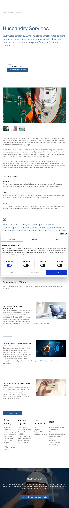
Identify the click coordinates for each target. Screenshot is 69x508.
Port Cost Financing (40, 434)
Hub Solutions (8, 438)
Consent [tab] (12, 239)
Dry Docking (8, 441)
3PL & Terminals (23, 443)
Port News (52, 441)
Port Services (11, 12)
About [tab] (57, 239)
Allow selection (35, 272)
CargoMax (37, 430)
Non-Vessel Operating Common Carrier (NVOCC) (25, 432)
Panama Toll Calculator (56, 428)
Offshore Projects (9, 447)
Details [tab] (34, 239)
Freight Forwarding (24, 436)
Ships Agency (19, 12)
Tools (51, 421)
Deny (12, 272)
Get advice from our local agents (34, 497)
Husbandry (7, 430)
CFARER (36, 428)
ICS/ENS (6, 449)
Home (4, 12)
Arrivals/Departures (55, 436)
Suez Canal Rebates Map (57, 434)
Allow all (56, 272)
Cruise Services (9, 445)
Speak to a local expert (17, 70)
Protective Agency (10, 432)
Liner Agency (22, 428)
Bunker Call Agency (10, 434)
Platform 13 (38, 432)
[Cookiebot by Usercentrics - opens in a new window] (59, 234)
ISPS (50, 438)
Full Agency (7, 428)
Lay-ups (6, 443)
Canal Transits (8, 436)
